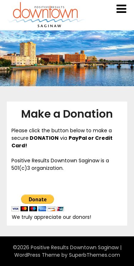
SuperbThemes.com (94, 254)
